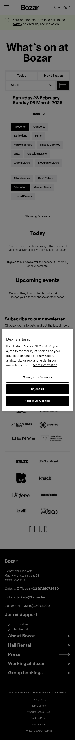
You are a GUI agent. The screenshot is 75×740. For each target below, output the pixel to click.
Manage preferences (37, 377)
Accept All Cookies (38, 401)
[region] (37, 370)
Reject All (37, 389)
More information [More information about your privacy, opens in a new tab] (45, 365)
